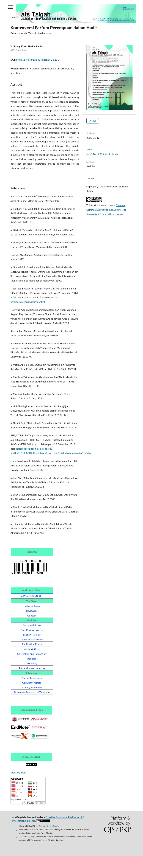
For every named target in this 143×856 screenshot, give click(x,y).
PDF (93, 120)
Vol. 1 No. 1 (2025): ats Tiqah (49, 17)
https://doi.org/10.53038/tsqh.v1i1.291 (37, 59)
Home (13, 17)
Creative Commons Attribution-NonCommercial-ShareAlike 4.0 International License (106, 210)
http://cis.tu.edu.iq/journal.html (27, 301)
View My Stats (18, 772)
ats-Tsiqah (54, 826)
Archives (25, 17)
